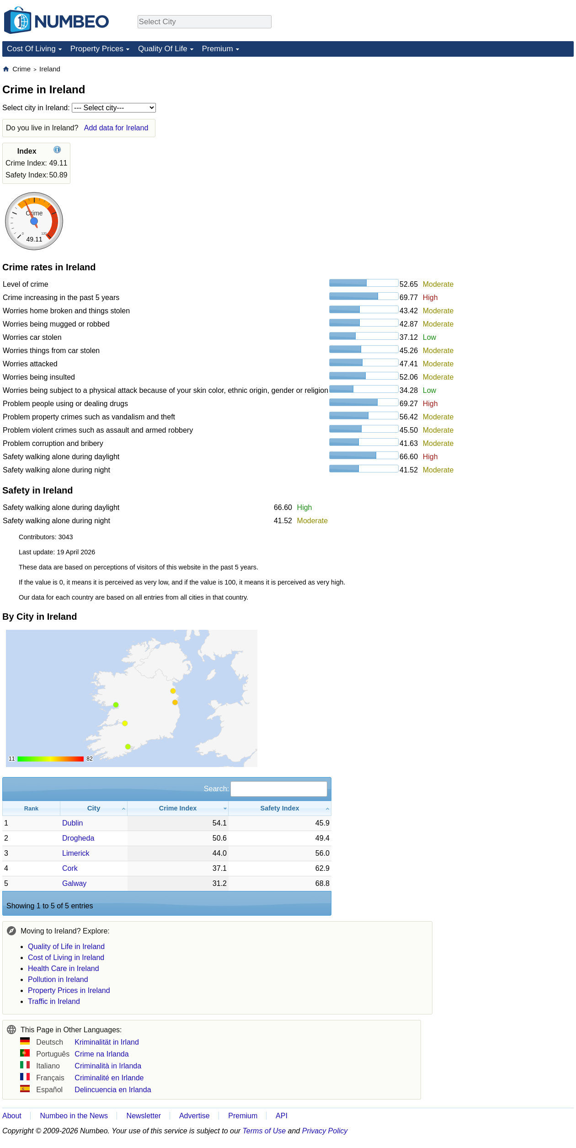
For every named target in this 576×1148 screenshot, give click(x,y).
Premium (217, 48)
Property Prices (96, 48)
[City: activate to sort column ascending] (94, 808)
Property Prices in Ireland (69, 990)
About (11, 1116)
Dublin (72, 823)
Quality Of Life (162, 48)
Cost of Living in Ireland (66, 957)
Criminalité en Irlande (109, 1078)
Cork (70, 868)
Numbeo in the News (74, 1116)
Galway (74, 883)
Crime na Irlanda (101, 1054)
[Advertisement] (505, 121)
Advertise (194, 1116)
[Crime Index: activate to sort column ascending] (178, 808)
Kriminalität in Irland (107, 1042)
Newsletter (144, 1116)
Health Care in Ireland (63, 968)
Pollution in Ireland (58, 979)
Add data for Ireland (116, 128)
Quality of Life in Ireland (66, 946)
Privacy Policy (325, 1131)
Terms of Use (264, 1131)
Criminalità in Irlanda (108, 1066)
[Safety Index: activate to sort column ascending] (280, 808)
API (282, 1116)
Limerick (76, 853)
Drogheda (78, 838)
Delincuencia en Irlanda (113, 1090)
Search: (265, 789)
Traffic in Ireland (54, 1001)
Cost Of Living (31, 48)
